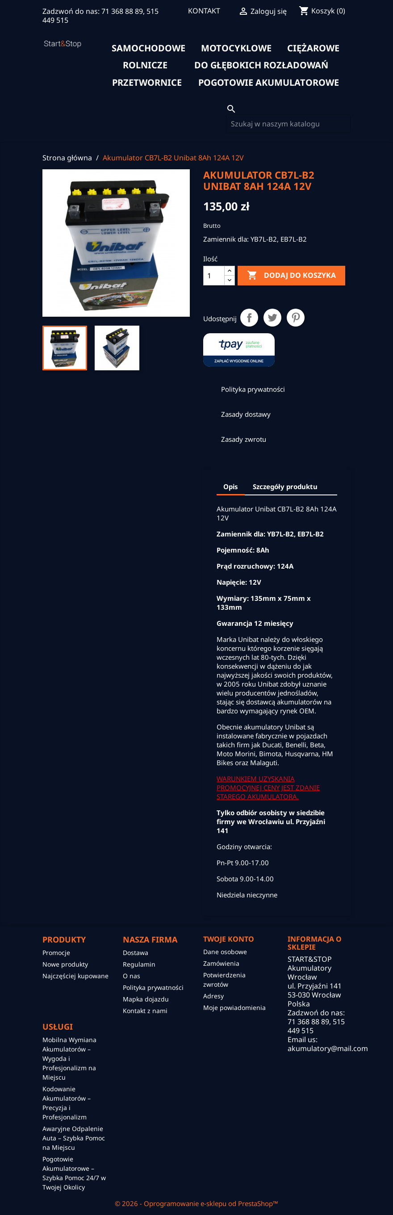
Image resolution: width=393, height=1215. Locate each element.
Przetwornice (147, 82)
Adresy (213, 996)
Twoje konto (228, 939)
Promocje (56, 952)
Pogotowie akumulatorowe (268, 82)
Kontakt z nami (145, 1010)
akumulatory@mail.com (328, 1048)
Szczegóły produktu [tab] (285, 486)
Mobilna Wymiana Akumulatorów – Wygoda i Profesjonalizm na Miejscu (69, 1058)
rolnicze (145, 65)
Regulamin (139, 964)
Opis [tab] (230, 486)
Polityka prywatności (153, 987)
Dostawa (135, 952)
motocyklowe (236, 48)
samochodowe (148, 48)
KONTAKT (204, 10)
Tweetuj (272, 318)
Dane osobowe (225, 951)
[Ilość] (214, 275)
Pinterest (296, 318)
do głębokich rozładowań (261, 65)
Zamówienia (221, 963)
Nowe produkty (65, 964)
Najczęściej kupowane (75, 976)
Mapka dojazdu (146, 999)
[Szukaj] (288, 123)
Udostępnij (249, 318)
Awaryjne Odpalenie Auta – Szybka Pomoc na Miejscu (73, 1138)
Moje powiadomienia (234, 1007)
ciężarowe (313, 48)
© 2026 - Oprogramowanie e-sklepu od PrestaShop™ (196, 1203)
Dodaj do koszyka (291, 275)
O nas (131, 976)
